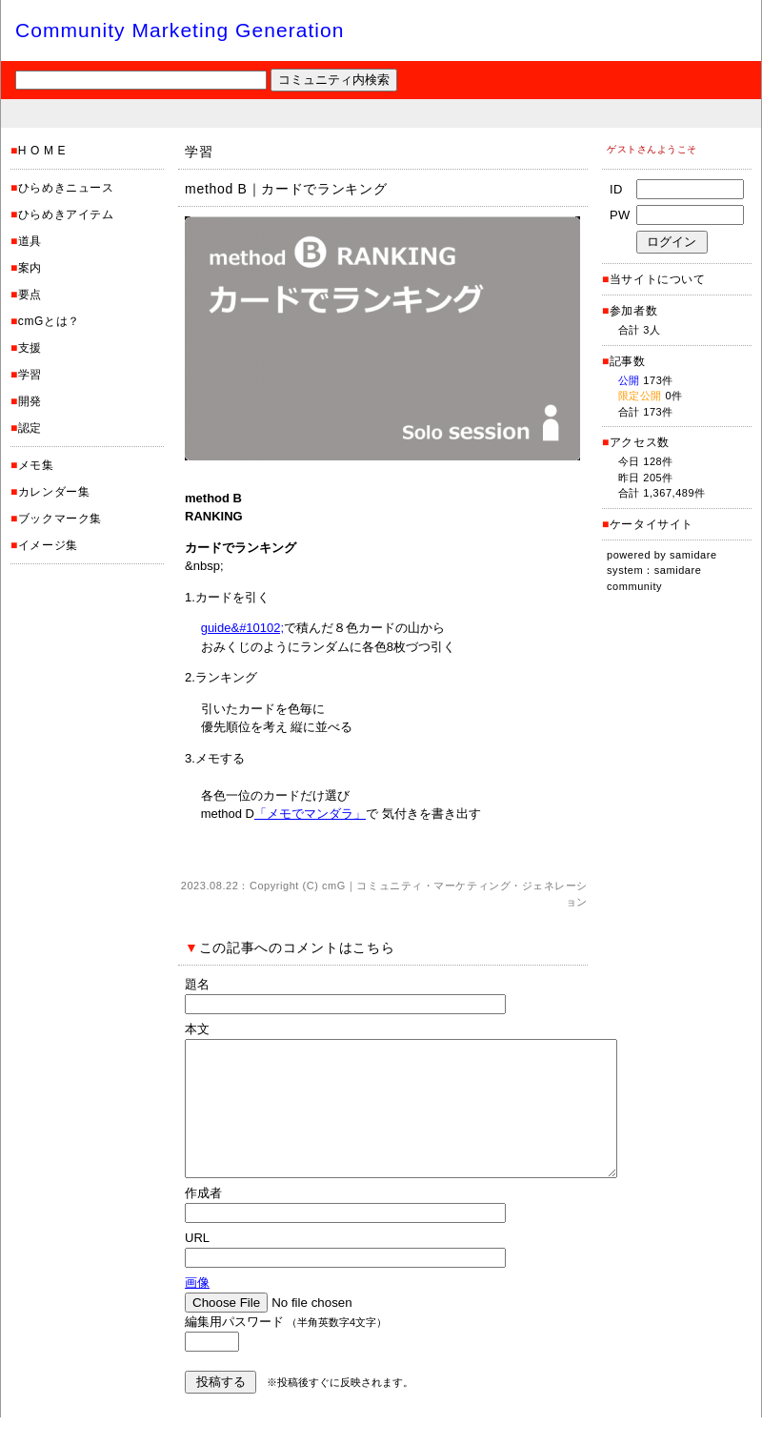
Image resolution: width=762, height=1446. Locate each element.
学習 (30, 374)
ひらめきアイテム (66, 214)
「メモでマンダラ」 (310, 813)
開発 (30, 401)
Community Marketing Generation (179, 30)
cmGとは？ (49, 321)
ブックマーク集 (60, 518)
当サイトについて (658, 279)
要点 (30, 294)
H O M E (42, 150)
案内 (30, 268)
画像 (197, 1311)
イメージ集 (48, 545)
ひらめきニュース (66, 187)
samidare (693, 554)
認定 (30, 428)
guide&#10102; (242, 628)
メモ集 (36, 465)
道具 (30, 241)
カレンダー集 (54, 492)
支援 (30, 348)
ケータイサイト (651, 524)
